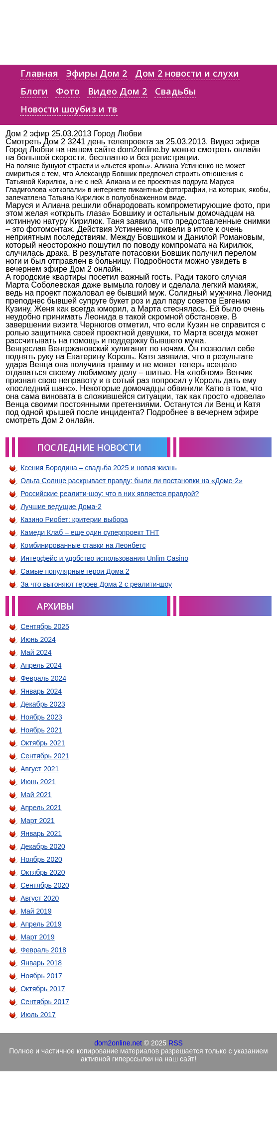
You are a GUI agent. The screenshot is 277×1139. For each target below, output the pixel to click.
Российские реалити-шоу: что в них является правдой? (109, 494)
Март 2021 (37, 821)
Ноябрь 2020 (41, 859)
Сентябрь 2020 (44, 885)
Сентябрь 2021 (44, 756)
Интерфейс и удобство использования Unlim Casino (104, 558)
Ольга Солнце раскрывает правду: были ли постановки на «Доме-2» (131, 481)
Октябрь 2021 (42, 743)
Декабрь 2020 (42, 846)
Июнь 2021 (38, 782)
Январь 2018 (41, 963)
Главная (39, 73)
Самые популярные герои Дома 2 (74, 571)
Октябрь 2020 (42, 872)
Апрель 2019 (41, 924)
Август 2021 (39, 769)
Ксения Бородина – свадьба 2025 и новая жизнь (98, 468)
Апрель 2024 (41, 665)
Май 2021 (35, 795)
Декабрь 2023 (42, 704)
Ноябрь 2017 (41, 976)
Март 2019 (37, 937)
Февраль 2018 (43, 950)
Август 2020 (39, 898)
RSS (175, 1043)
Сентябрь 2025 (44, 626)
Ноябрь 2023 (41, 717)
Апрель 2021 (41, 808)
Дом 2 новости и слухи (187, 73)
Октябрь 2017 (42, 989)
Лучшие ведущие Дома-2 (61, 507)
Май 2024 (35, 652)
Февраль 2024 (43, 678)
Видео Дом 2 (117, 91)
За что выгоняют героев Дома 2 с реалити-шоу (96, 584)
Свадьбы (175, 91)
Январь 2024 (41, 691)
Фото (68, 91)
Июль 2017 (38, 1015)
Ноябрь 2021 (41, 730)
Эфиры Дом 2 (96, 73)
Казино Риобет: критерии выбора (74, 519)
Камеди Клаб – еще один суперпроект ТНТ (89, 532)
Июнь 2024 (38, 639)
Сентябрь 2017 (44, 1002)
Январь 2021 (41, 833)
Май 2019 (35, 911)
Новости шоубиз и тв (68, 109)
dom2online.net (118, 1043)
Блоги (34, 91)
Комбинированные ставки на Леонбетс (82, 545)
